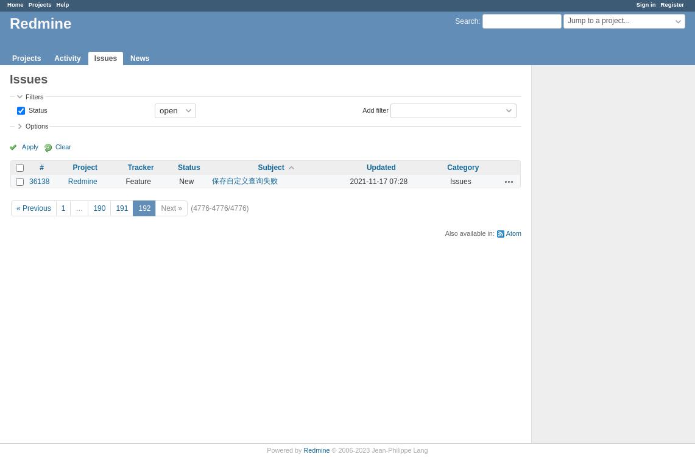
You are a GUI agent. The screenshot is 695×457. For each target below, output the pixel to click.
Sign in (646, 4)
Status (37, 109)
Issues (105, 58)
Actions (509, 181)
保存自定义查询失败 (245, 181)
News (139, 58)
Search (466, 21)
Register (672, 4)
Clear (63, 147)
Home (15, 4)
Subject (271, 167)
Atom (513, 233)
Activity (67, 58)
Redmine (82, 181)
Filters (34, 97)
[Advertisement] (592, 256)
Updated (381, 167)
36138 (39, 181)
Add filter (375, 109)
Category (463, 167)
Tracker (141, 167)
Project (84, 167)
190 (99, 208)
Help (63, 4)
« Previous (33, 208)
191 (122, 208)
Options (37, 126)
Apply (30, 147)
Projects (40, 4)
